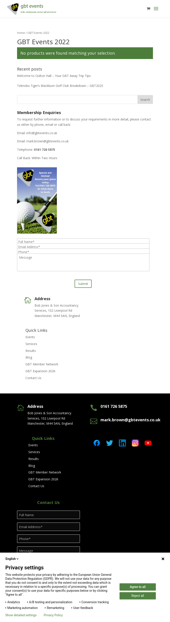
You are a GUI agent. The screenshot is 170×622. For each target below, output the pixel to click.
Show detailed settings (21, 615)
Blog (28, 357)
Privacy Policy (53, 615)
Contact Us (33, 378)
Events (30, 337)
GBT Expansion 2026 (40, 371)
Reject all (137, 595)
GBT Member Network (41, 364)
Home (21, 33)
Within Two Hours (44, 158)
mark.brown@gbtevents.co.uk (47, 141)
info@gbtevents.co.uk (41, 133)
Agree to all (137, 587)
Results (30, 351)
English (12, 559)
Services (31, 344)
